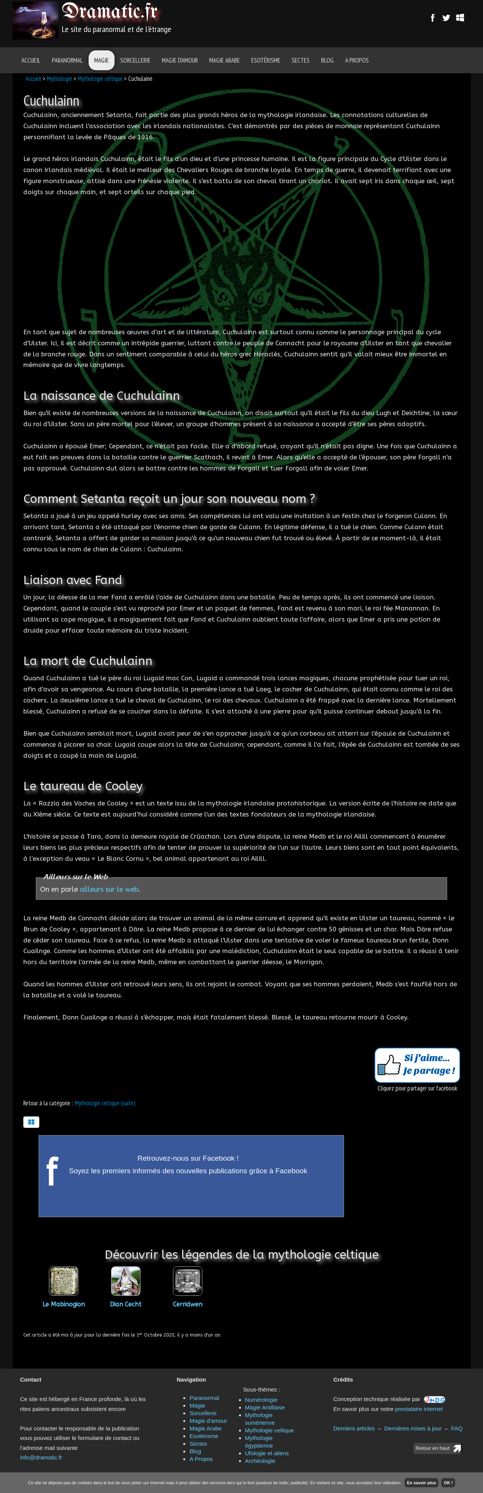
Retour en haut (432, 1448)
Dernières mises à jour (412, 1428)
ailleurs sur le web (109, 889)
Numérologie (261, 1399)
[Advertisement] (284, 21)
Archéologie (260, 1461)
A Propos (357, 60)
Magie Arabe (224, 60)
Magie (101, 60)
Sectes (301, 60)
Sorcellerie (135, 60)
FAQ (456, 1428)
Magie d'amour (180, 60)
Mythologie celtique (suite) (105, 1103)
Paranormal (67, 60)
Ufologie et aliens (267, 1453)
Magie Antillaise (265, 1407)
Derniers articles (354, 1428)
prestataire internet (419, 1409)
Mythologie (59, 78)
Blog (327, 60)
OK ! (448, 1482)
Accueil (30, 60)
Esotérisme (265, 60)
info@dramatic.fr (41, 1457)
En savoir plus (421, 1482)
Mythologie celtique (100, 78)
